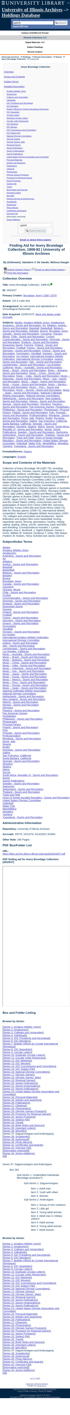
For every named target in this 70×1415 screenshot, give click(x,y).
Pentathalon (62, 406)
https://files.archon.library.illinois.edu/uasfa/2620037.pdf (33, 853)
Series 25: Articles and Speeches (22, 1100)
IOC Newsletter (13, 112)
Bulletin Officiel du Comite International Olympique (28, 109)
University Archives (10, 57)
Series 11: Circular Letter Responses (24, 1057)
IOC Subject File (14, 133)
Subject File (12, 184)
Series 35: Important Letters (19, 1128)
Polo (51, 412)
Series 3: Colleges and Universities (23, 1032)
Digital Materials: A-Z (35, 42)
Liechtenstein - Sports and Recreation (23, 364)
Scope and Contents (14, 76)
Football (20, 347)
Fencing (28, 345)
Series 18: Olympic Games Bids (21, 1077)
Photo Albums (12, 208)
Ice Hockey (22, 356)
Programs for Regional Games (19, 178)
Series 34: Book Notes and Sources (23, 1125)
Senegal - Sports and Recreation (21, 761)
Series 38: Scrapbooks (16, 1136)
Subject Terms (11, 81)
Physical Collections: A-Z (35, 38)
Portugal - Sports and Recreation (21, 733)
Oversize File (12, 214)
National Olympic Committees (19, 136)
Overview (9, 71)
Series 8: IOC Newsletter (17, 1049)
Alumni (58, 57)
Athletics (52, 325)
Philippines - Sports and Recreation (22, 409)
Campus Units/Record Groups (35, 33)
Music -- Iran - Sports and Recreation (23, 671)
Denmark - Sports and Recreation (21, 600)
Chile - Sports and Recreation (27, 336)
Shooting (21, 426)
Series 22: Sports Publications (20, 1088)
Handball (36, 353)
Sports (48, 429)
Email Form (41, 1386)
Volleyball (21, 443)
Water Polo (35, 443)
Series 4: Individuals (14, 1035)
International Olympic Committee (34, 359)
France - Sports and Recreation (44, 347)
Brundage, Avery (58, 331)
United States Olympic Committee (21, 800)
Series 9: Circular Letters (17, 1052)
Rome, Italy (27, 418)
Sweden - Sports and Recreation (36, 432)
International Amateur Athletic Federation (25, 637)
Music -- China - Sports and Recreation (24, 662)
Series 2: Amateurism (15, 1029)
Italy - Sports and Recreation (45, 362)
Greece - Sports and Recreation (20, 623)
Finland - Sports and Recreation (20, 612)
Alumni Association (43, 57)
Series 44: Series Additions (18, 1153)
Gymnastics (23, 353)
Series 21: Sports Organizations (21, 1086)
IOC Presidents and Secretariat (20, 103)
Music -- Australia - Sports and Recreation (38, 367)
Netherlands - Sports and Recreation (23, 398)
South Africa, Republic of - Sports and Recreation (36, 428)
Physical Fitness (11, 724)
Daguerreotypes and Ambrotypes (20, 199)
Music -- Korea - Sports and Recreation (24, 384)
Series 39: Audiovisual (15, 1139)
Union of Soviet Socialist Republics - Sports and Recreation (32, 439)
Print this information (16, 273)
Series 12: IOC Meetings (17, 1060)
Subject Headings (35, 47)
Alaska (18, 322)
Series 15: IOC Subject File (18, 1069)
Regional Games (14, 145)
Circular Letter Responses (18, 121)
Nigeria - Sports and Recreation (47, 401)
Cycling (50, 336)
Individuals (11, 100)
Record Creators (35, 52)
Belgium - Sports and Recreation (20, 572)
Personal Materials (14, 160)
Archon (32, 1395)
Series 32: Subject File (16, 1119)
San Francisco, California (52, 421)
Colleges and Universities (17, 97)
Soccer (50, 426)
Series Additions (13, 220)
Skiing (41, 426)
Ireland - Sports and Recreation (20, 643)
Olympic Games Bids (16, 142)
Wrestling (63, 443)
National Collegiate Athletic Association (24, 690)
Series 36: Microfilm (14, 1131)
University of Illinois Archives (32, 9)
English (22, 456)
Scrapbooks (12, 202)
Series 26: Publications (16, 1102)
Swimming (62, 432)
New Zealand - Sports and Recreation (23, 699)
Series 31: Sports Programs (19, 1116)
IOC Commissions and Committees (21, 130)
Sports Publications (15, 154)
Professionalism (38, 415)
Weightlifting (49, 443)
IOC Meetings (12, 124)
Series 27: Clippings (14, 1105)
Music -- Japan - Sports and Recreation (43, 381)
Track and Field (25, 437)
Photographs (12, 172)
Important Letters (14, 193)
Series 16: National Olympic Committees (26, 1071)
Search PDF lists (20, 26)
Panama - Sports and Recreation (21, 710)
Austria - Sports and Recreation (20, 564)
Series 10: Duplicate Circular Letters (23, 1055)
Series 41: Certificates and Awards (22, 1145)
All (4, 1156)
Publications (12, 166)
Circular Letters (13, 115)
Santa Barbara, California (16, 423)
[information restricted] (15, 1150)
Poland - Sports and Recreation (30, 412)
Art (44, 325)
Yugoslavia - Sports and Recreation (34, 446)
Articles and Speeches (16, 163)
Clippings (11, 169)
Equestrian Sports (12, 345)
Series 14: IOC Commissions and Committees (29, 1066)
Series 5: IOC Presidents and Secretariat (26, 1038)
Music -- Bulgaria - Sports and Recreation (25, 659)
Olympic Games (13, 139)
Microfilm (10, 196)
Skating (32, 426)
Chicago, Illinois (11, 589)
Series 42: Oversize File (16, 1147)
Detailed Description (14, 86)
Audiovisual (11, 205)
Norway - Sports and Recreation (20, 404)
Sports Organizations (15, 151)
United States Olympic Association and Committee (28, 157)
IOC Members (12, 106)
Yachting (7, 446)
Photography (51, 409)
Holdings (27, 57)
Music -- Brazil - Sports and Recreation (24, 370)
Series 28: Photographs (16, 1108)
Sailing (33, 421)
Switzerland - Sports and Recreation (22, 435)
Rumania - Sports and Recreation (21, 749)
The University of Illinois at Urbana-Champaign (42, 1397)
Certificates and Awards (17, 211)
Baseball (34, 328)
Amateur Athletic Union (16, 91)
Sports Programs (14, 181)
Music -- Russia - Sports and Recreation (38, 390)
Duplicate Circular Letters (17, 118)
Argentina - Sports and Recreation (21, 325)
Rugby (49, 418)
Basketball (46, 328)
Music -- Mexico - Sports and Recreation (25, 679)
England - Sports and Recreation (39, 342)
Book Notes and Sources (17, 190)
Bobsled (34, 331)
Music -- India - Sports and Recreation (37, 376)
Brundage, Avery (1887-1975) (40, 295)
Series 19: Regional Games (18, 1080)
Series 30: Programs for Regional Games (26, 1114)
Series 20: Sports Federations (20, 1083)
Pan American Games (41, 406)
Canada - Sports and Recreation (20, 333)
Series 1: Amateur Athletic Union (21, 1026)
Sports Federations (15, 148)
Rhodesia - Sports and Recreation (21, 738)
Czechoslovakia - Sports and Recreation (25, 339)
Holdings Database (21, 15)
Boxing (44, 331)
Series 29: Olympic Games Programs (24, 1111)
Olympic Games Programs (18, 175)
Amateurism (12, 94)
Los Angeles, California (15, 651)
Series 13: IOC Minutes (16, 1063)
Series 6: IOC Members (16, 1041)
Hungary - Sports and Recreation (21, 631)
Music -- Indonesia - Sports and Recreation (36, 377)
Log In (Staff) (35, 1378)
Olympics (45, 404)
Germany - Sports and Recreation (21, 350)
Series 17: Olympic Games (18, 1074)
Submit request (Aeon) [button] (17, 269)
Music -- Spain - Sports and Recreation (35, 391)
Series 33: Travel (12, 1122)
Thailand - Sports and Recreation (21, 792)
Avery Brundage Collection (13, 59)
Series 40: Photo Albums (17, 1142)
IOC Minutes (12, 127)
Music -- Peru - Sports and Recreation (23, 682)
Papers (28, 451)
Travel (9, 187)
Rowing (39, 418)
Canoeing (46, 333)
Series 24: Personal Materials (20, 1097)
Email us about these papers (35, 239)
